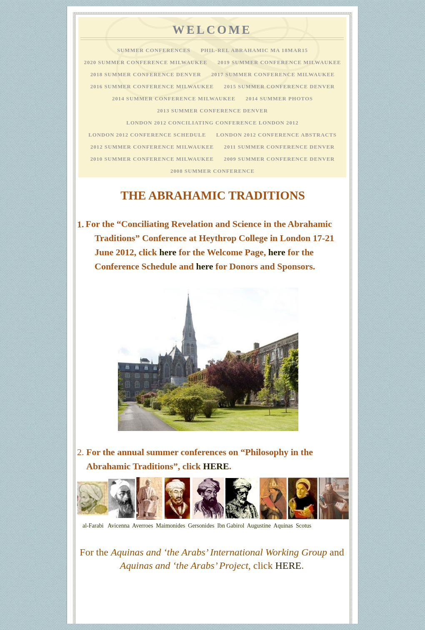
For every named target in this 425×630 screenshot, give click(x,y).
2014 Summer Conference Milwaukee (175, 99)
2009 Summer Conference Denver (279, 159)
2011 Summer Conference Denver (279, 147)
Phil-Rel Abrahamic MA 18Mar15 (254, 50)
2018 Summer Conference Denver (146, 74)
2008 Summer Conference (212, 171)
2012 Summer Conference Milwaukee (153, 147)
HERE (216, 466)
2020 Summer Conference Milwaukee (147, 62)
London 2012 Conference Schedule (148, 135)
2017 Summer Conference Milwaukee (273, 74)
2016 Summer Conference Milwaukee (153, 87)
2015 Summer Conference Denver (279, 87)
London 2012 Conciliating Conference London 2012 (212, 123)
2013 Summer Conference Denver (212, 111)
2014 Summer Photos (279, 99)
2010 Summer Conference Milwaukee (153, 159)
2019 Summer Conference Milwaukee (279, 62)
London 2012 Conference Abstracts (276, 135)
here (167, 252)
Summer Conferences (154, 50)
